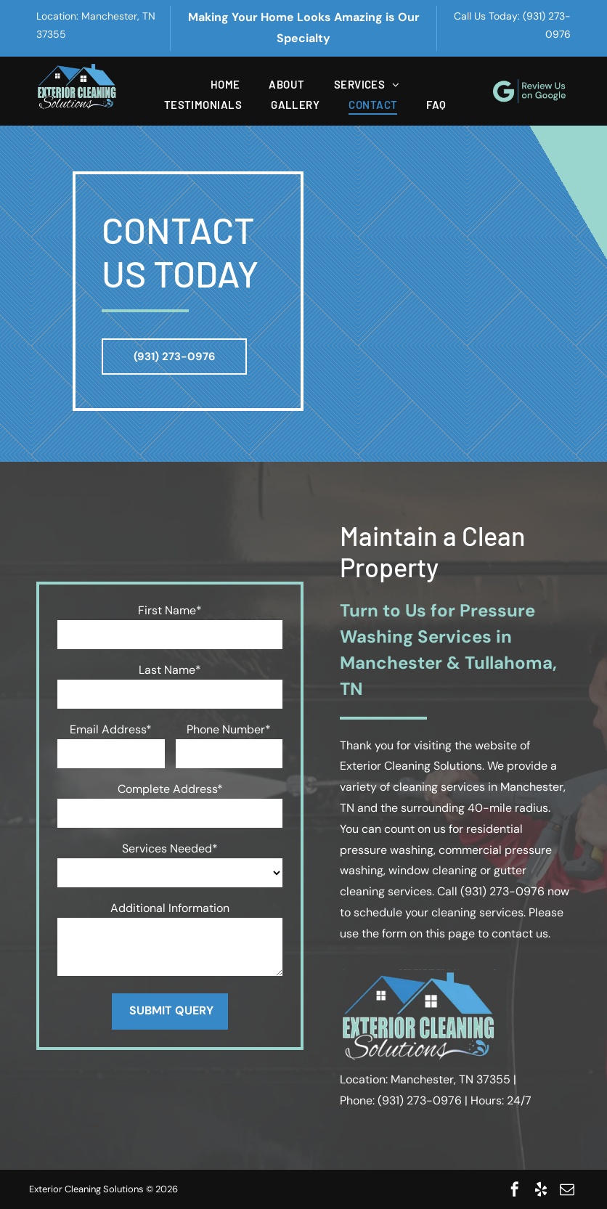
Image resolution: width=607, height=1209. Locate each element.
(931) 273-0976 (502, 891)
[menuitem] (225, 84)
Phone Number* (229, 729)
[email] (567, 1189)
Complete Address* (170, 789)
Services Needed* (170, 848)
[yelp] (541, 1189)
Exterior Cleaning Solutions (411, 765)
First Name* (170, 610)
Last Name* (170, 669)
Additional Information (169, 908)
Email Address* (111, 729)
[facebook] (515, 1189)
